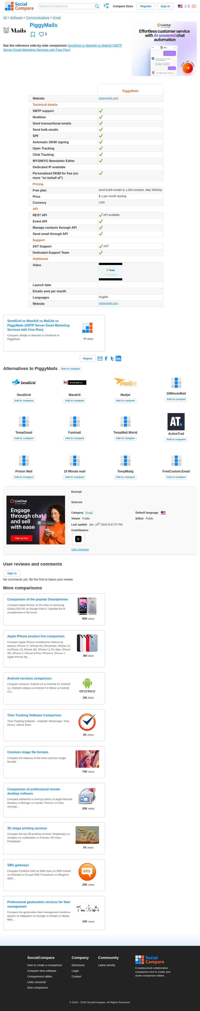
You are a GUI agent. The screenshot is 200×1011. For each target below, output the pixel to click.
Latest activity (106, 965)
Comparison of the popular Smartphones (37, 599)
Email (57, 17)
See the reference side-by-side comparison (35, 45)
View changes (80, 549)
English (180, 6)
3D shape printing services (27, 828)
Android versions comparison (29, 678)
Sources (76, 502)
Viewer (75, 518)
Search (97, 6)
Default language (147, 512)
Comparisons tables (39, 976)
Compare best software (41, 970)
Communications (37, 17)
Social (154, 960)
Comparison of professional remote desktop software (33, 791)
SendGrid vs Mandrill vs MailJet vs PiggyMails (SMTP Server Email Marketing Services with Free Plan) (38, 325)
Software (16, 17)
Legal (75, 970)
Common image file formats (27, 752)
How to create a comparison (44, 965)
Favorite (33, 34)
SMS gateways (18, 865)
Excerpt (76, 491)
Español (194, 6)
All (5, 17)
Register (146, 6)
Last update (79, 524)
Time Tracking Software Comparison (34, 715)
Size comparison (37, 987)
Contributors (79, 530)
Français (187, 6)
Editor (140, 518)
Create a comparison (106, 6)
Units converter (36, 982)
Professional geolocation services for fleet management (38, 904)
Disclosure (78, 965)
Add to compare (70, 368)
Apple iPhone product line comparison (35, 636)
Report (87, 358)
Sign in (165, 6)
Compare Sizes (123, 6)
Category (77, 512)
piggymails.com (108, 98)
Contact (76, 976)
